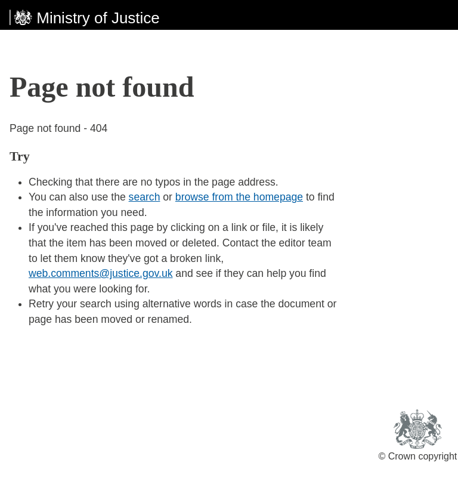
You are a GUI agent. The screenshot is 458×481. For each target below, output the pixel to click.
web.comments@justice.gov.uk (100, 273)
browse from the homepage (239, 197)
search (144, 197)
